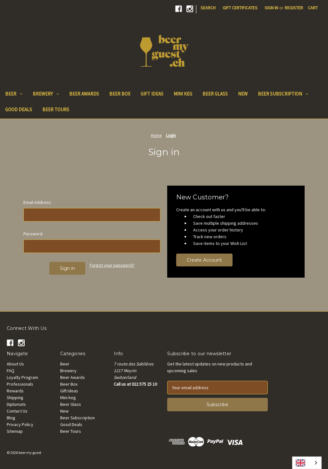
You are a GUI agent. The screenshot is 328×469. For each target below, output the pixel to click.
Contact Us (17, 411)
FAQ (10, 370)
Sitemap (15, 431)
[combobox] (307, 462)
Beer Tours (55, 109)
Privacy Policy (20, 424)
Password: (33, 234)
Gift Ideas (152, 94)
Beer (13, 94)
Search (208, 8)
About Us (15, 364)
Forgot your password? (112, 265)
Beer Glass (215, 94)
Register (294, 8)
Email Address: (37, 202)
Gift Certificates (240, 8)
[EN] (306, 463)
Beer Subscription (283, 94)
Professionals (20, 384)
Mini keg (183, 94)
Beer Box (119, 94)
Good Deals (18, 109)
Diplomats (16, 404)
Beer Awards (84, 94)
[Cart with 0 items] (312, 8)
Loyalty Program (22, 377)
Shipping (15, 397)
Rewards (15, 391)
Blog (11, 418)
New (243, 94)
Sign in (271, 8)
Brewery (46, 94)
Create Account (204, 260)
